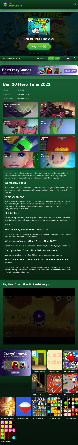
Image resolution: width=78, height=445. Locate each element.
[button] (75, 58)
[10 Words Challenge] (54, 361)
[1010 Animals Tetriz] (54, 408)
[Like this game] (51, 58)
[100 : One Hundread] (70, 361)
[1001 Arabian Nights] (39, 408)
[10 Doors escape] (39, 361)
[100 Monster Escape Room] (70, 385)
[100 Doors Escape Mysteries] (39, 385)
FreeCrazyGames (12, 4)
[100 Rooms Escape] (7, 408)
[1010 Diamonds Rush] (7, 431)
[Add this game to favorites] (62, 58)
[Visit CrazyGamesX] (15, 363)
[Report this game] (68, 58)
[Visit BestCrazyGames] (39, 70)
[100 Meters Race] (54, 385)
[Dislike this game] (57, 58)
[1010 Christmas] (70, 408)
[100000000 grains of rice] (23, 408)
